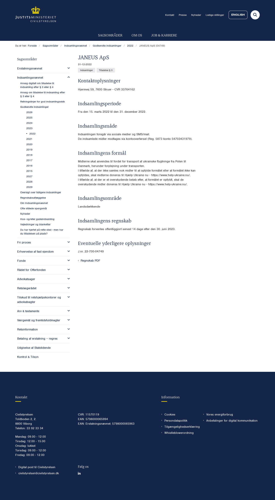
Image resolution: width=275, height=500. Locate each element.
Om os (137, 35)
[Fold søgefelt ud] (255, 14)
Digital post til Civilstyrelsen (36, 479)
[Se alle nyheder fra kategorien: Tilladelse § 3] (106, 70)
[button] (68, 68)
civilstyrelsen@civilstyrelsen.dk (38, 485)
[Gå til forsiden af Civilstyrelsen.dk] (35, 15)
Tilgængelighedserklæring (180, 438)
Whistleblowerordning (179, 444)
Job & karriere (164, 35)
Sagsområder (110, 35)
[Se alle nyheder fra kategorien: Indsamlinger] (86, 70)
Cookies (169, 426)
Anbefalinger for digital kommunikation (232, 432)
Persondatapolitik (175, 432)
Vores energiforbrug (219, 426)
